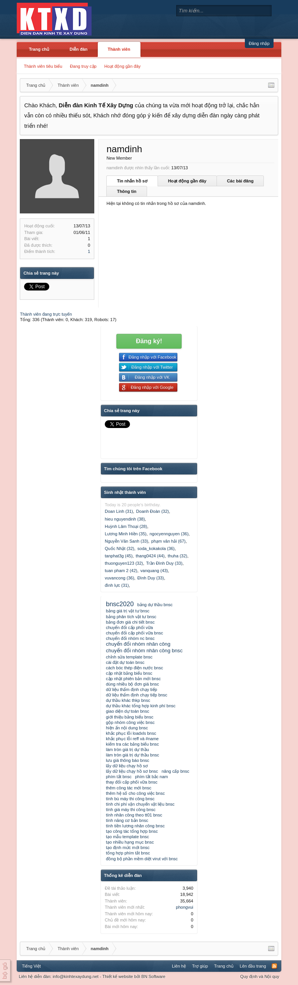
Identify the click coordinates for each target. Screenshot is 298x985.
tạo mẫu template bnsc (127, 836)
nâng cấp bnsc (175, 771)
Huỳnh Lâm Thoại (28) (126, 526)
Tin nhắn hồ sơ (132, 181)
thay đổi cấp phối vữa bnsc (132, 782)
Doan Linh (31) (119, 511)
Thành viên (119, 49)
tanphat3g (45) (119, 556)
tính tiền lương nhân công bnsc (135, 825)
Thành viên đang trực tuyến (46, 314)
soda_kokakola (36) (156, 548)
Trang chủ (39, 49)
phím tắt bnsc (119, 776)
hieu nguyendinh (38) (125, 519)
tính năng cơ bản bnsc (127, 820)
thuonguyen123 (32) (124, 563)
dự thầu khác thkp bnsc (128, 700)
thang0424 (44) (150, 556)
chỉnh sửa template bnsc (129, 657)
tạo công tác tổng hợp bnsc (132, 831)
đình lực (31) (117, 585)
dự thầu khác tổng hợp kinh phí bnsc (140, 705)
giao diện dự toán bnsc (127, 711)
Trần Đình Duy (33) (164, 563)
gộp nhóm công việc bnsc (130, 722)
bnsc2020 (120, 603)
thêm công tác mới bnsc (128, 788)
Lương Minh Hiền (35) (125, 533)
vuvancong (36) (119, 578)
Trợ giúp (200, 966)
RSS (274, 966)
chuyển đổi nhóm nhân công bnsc (144, 650)
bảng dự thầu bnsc (155, 604)
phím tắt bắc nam (151, 776)
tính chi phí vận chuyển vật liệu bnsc (140, 804)
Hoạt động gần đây (122, 66)
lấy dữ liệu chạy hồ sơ (127, 765)
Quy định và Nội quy (259, 976)
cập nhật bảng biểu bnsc (129, 673)
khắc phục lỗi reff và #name (132, 738)
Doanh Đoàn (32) (152, 511)
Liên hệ (179, 966)
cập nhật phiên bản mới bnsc (133, 678)
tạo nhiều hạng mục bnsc (130, 842)
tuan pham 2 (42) (121, 570)
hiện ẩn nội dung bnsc (127, 727)
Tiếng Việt (31, 966)
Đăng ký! (149, 341)
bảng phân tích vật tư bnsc (131, 616)
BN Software (153, 976)
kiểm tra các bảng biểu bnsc (132, 744)
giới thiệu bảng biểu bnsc (129, 717)
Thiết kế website (117, 976)
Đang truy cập (83, 66)
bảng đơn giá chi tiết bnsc (130, 622)
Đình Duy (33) (150, 578)
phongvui (184, 907)
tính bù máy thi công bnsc (130, 798)
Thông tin (126, 191)
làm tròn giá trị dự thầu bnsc (132, 755)
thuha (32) (177, 556)
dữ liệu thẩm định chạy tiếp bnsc (136, 695)
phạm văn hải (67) (168, 541)
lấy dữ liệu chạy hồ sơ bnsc (132, 771)
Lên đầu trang (253, 966)
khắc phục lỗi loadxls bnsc (131, 733)
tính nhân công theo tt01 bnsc (134, 815)
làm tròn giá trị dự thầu (127, 749)
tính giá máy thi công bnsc (131, 809)
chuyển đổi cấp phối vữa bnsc (134, 633)
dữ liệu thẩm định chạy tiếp (131, 689)
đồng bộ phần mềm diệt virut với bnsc (142, 858)
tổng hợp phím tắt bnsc (128, 853)
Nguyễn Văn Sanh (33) (126, 541)
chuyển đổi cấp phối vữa (129, 627)
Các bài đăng (240, 181)
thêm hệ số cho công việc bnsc (135, 793)
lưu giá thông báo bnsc (127, 760)
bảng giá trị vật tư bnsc (127, 611)
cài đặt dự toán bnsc (125, 662)
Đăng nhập (259, 43)
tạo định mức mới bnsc (127, 847)
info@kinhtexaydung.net (76, 976)
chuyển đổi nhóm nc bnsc (130, 638)
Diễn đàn (78, 49)
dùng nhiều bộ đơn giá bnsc (132, 684)
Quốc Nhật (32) (119, 548)
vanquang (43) (154, 570)
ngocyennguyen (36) (169, 533)
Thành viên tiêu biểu (43, 66)
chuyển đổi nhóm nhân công (138, 644)
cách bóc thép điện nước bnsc (134, 667)
